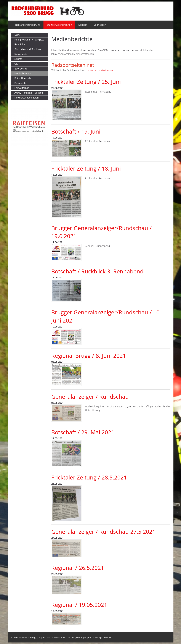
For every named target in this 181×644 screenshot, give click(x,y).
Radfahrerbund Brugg (27, 24)
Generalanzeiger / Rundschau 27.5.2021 (103, 531)
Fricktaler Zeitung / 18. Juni (86, 168)
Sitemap (97, 637)
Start (16, 35)
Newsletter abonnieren (26, 97)
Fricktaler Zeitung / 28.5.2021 (89, 477)
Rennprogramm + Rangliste (29, 39)
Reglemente (20, 54)
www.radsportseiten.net (101, 70)
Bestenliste (20, 83)
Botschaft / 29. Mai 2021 (82, 432)
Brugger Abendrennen (59, 24)
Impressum (44, 637)
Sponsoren (100, 24)
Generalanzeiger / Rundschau (90, 396)
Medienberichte (22, 73)
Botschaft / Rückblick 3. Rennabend (97, 271)
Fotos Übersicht (22, 78)
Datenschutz (58, 637)
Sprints (18, 59)
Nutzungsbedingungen (79, 637)
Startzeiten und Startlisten (28, 49)
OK (16, 64)
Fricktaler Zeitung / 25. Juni (86, 82)
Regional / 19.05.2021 (79, 604)
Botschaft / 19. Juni (75, 131)
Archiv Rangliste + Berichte (28, 93)
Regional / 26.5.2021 (77, 567)
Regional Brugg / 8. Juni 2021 (88, 355)
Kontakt (82, 24)
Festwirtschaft (21, 88)
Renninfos (19, 44)
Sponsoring (20, 68)
